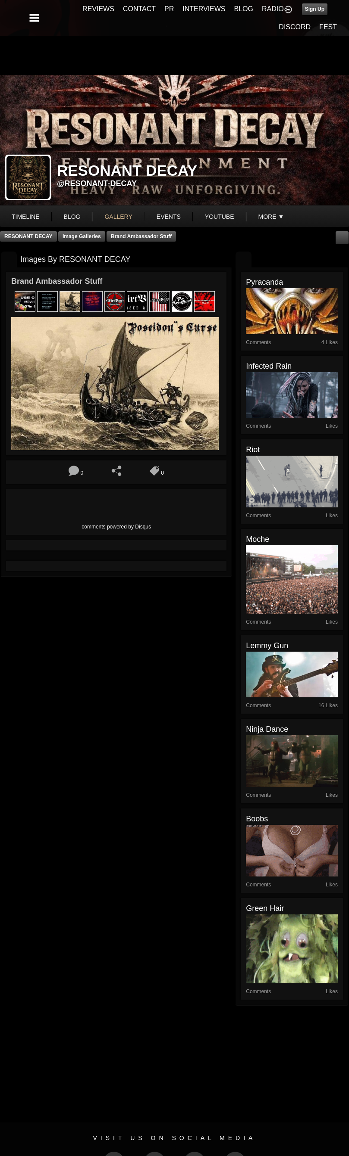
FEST (328, 27)
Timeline (26, 216)
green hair (265, 908)
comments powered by (116, 527)
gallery (118, 216)
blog (72, 216)
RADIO (273, 8)
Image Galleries (82, 236)
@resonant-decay (97, 183)
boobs (257, 818)
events (169, 216)
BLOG (243, 8)
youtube (219, 216)
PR (169, 8)
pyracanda (264, 282)
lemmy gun (267, 645)
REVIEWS (98, 8)
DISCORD (295, 27)
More (271, 216)
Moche (257, 539)
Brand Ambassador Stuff (141, 236)
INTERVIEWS (203, 8)
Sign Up (314, 9)
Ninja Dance (267, 729)
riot (253, 449)
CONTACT (139, 8)
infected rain (269, 366)
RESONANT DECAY (28, 236)
